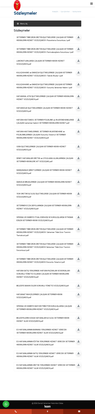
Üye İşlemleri (65, 12)
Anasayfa (55, 12)
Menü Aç (22, 24)
